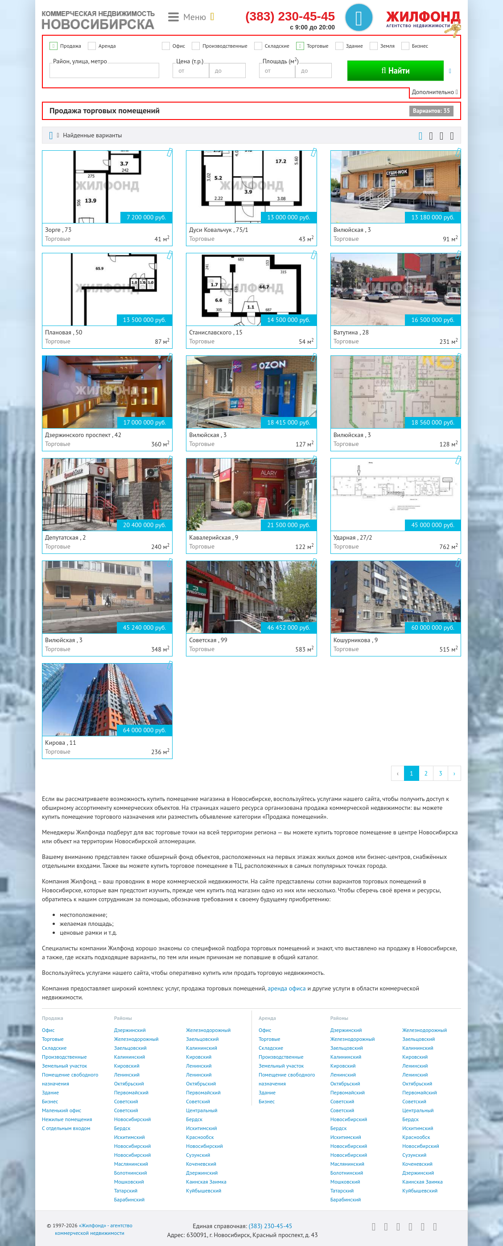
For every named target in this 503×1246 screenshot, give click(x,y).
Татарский (126, 1190)
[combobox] (104, 70)
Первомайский (131, 1092)
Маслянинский (131, 1163)
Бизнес (420, 45)
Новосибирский (132, 1119)
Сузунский (198, 1154)
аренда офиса (286, 988)
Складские (277, 45)
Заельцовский (202, 1039)
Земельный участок (64, 1065)
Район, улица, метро (80, 61)
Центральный (201, 1110)
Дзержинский (130, 1030)
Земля (387, 45)
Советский (126, 1101)
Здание (354, 45)
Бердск (194, 1119)
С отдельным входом (66, 1128)
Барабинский (129, 1199)
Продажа (70, 45)
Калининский (201, 1047)
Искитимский (201, 1128)
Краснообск (200, 1137)
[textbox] (54, 70)
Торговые (318, 45)
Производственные (224, 45)
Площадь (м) (281, 61)
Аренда (107, 45)
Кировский (198, 1056)
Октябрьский (129, 1083)
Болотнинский (130, 1172)
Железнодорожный (208, 1030)
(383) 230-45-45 (270, 1226)
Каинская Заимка (206, 1181)
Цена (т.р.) (189, 61)
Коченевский (201, 1163)
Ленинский (198, 1065)
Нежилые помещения (67, 1119)
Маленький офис (61, 1110)
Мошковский (129, 1181)
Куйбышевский (203, 1190)
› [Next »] (454, 773)
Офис (179, 45)
